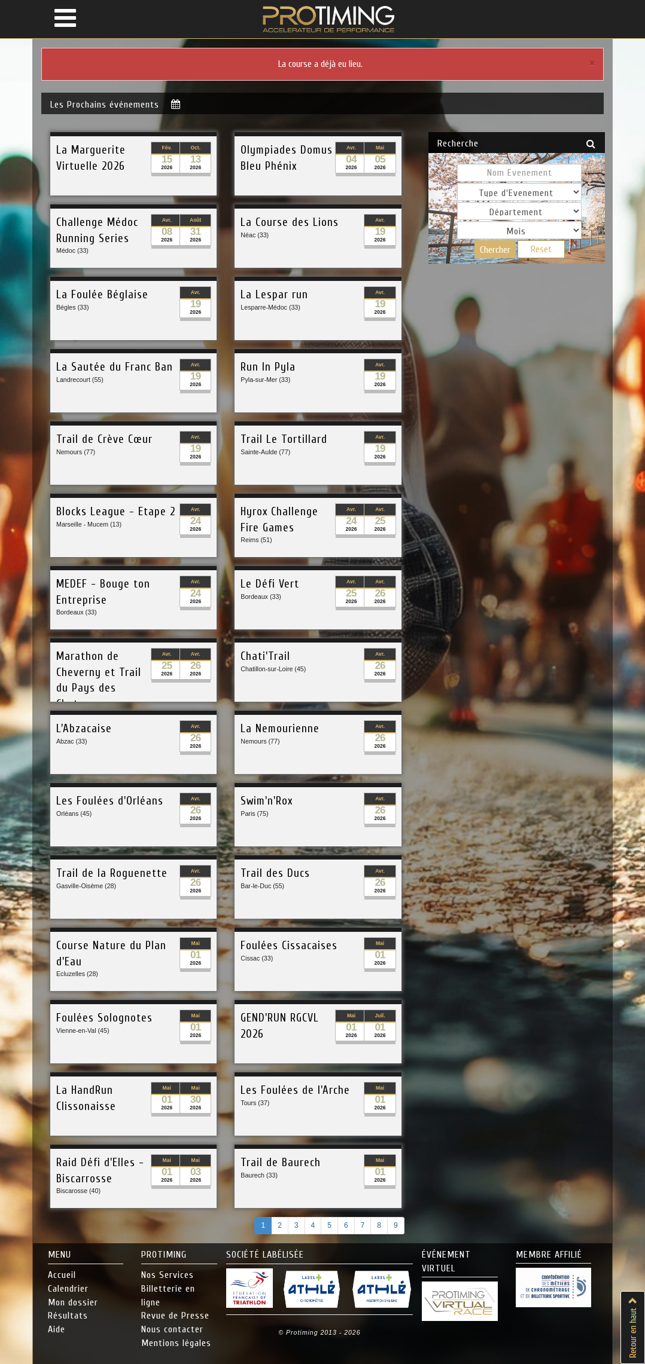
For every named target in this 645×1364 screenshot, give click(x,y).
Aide (56, 1329)
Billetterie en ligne (168, 1295)
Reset (541, 249)
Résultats (68, 1315)
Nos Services (167, 1275)
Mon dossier (73, 1302)
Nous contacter (172, 1329)
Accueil (62, 1275)
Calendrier (68, 1288)
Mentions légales (176, 1343)
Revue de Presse (175, 1315)
